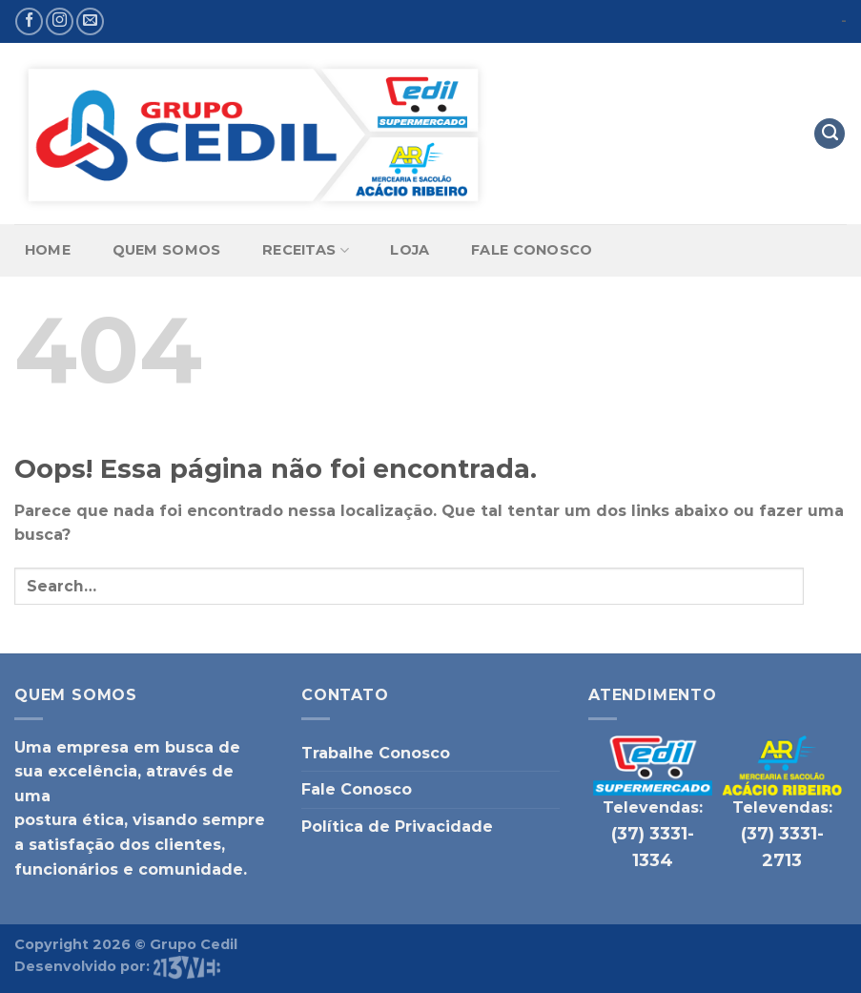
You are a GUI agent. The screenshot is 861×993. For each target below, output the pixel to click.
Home (48, 250)
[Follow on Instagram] (59, 21)
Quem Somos (167, 250)
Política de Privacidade (397, 826)
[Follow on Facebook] (29, 21)
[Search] (829, 134)
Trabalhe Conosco (375, 753)
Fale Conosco (531, 250)
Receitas (305, 250)
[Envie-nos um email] (90, 21)
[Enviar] (825, 586)
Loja (409, 250)
